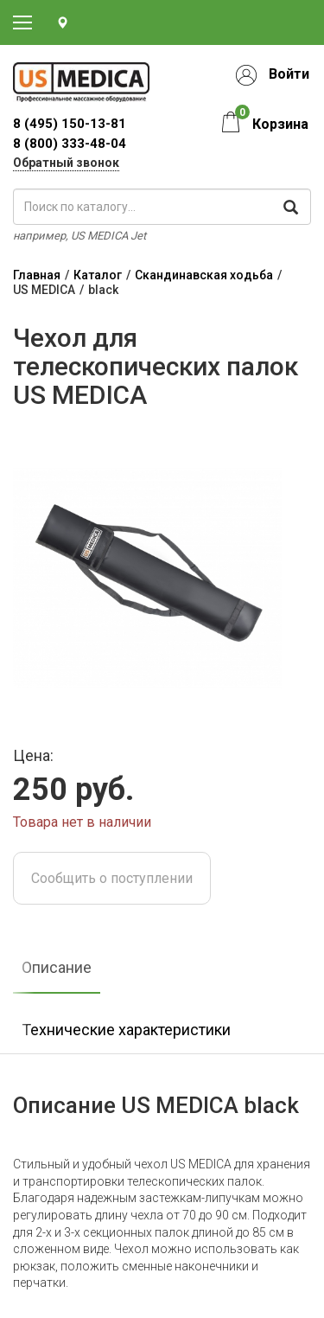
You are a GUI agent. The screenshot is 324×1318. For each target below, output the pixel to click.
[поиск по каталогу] (162, 207)
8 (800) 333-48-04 (69, 143)
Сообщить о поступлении (112, 878)
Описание (57, 967)
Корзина (280, 124)
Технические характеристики (126, 1029)
